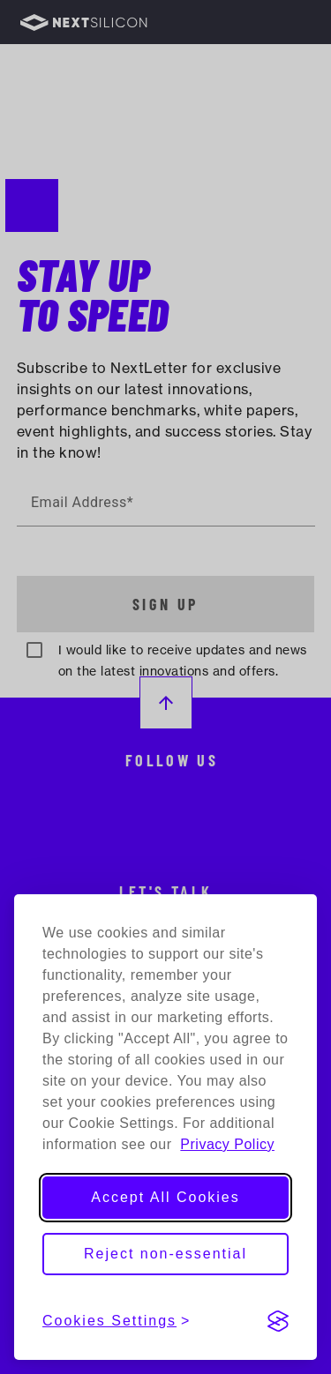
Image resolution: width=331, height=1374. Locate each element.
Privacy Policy (227, 1144)
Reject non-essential (165, 1253)
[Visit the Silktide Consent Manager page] (278, 1321)
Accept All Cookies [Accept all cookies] (165, 1197)
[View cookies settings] (116, 1321)
